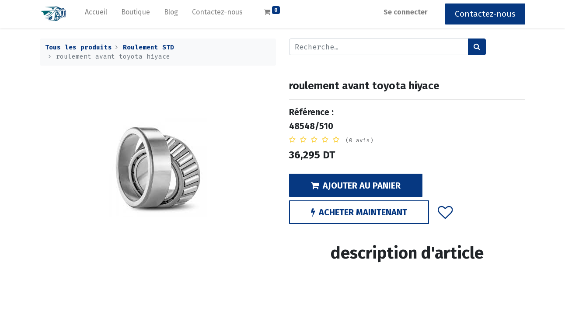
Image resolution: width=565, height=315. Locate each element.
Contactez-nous (485, 14)
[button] (445, 212)
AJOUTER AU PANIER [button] (356, 185)
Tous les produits (78, 47)
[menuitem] (96, 14)
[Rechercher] (477, 46)
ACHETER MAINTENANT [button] (359, 212)
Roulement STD (148, 47)
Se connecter (406, 12)
